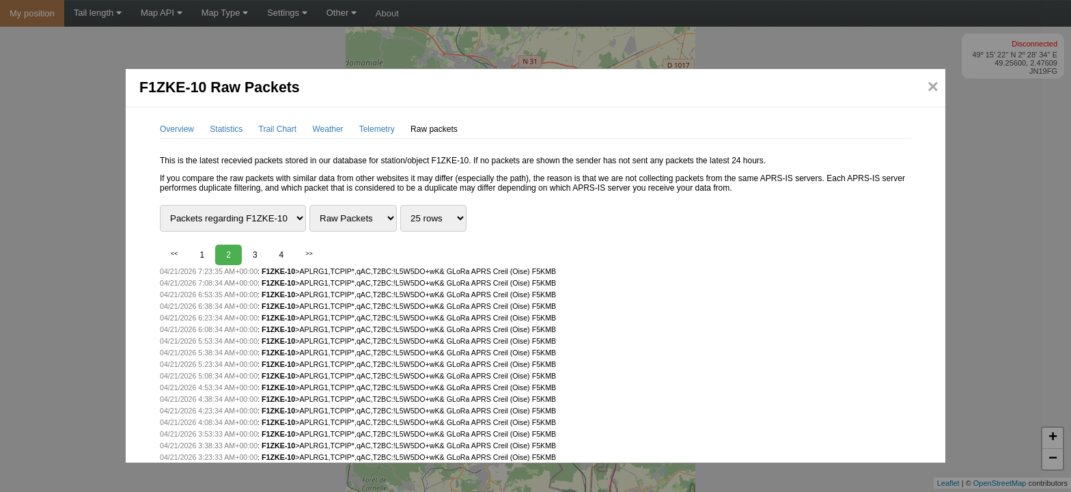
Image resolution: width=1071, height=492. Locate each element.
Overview (177, 129)
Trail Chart (278, 129)
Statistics (226, 129)
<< (174, 253)
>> (309, 253)
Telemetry (377, 129)
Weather (327, 129)
